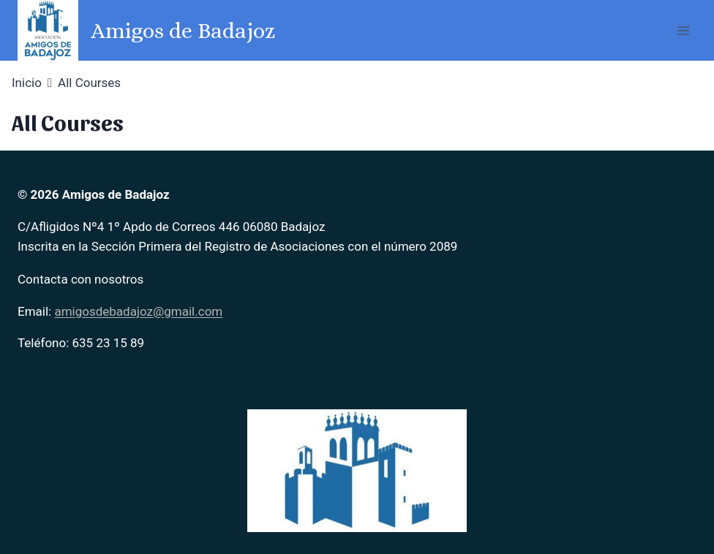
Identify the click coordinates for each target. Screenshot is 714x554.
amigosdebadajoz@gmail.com (138, 311)
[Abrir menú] (682, 30)
